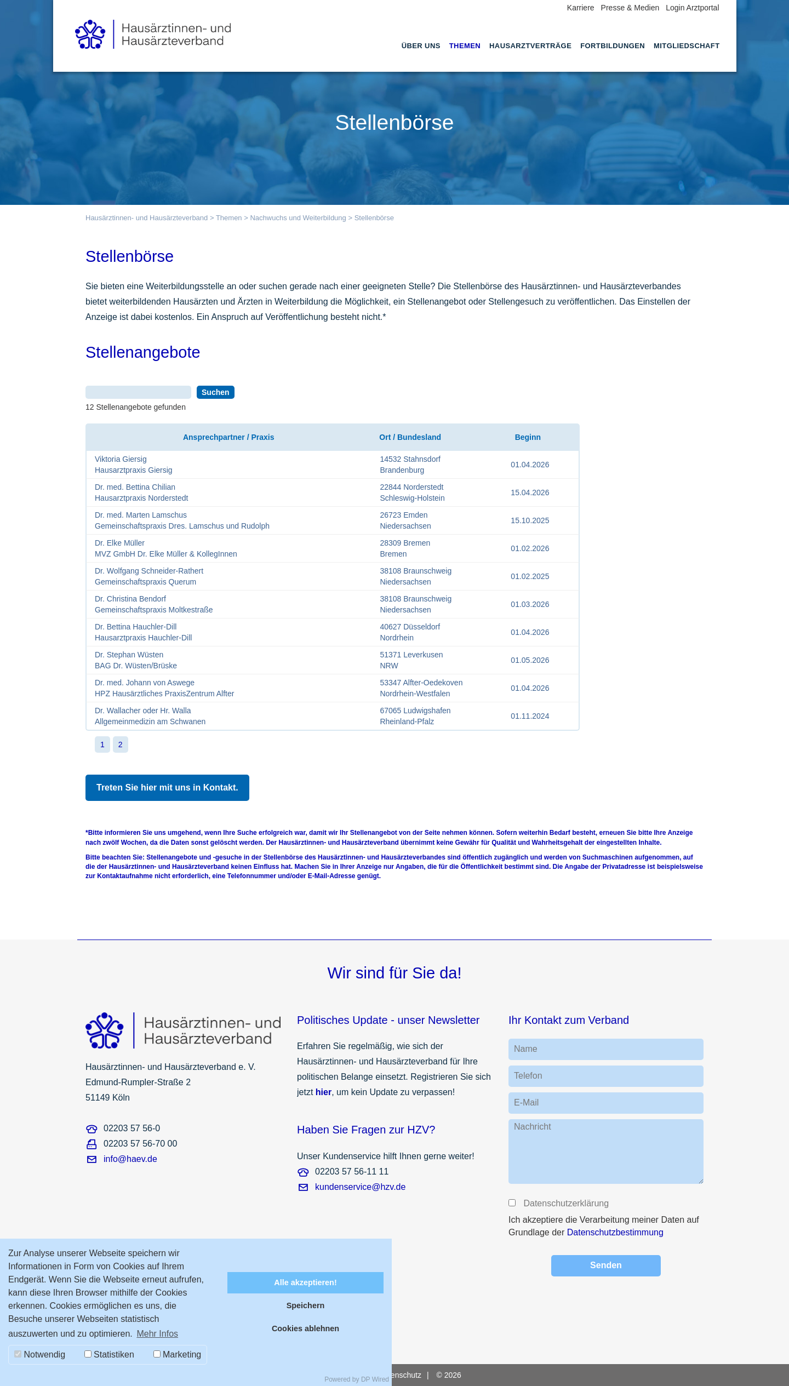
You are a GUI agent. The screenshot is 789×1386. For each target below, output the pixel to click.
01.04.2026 (530, 464)
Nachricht (532, 1126)
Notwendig (39, 1354)
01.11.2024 (530, 716)
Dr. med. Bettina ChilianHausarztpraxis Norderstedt (141, 492)
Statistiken (109, 1354)
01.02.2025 (530, 576)
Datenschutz (400, 1375)
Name (526, 1048)
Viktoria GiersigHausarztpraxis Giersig (134, 464)
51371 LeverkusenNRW (411, 660)
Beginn (528, 437)
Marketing (177, 1354)
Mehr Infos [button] (157, 1333)
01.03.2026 (530, 604)
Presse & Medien (630, 7)
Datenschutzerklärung (565, 1203)
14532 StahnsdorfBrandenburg (410, 464)
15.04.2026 (530, 492)
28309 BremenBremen (405, 548)
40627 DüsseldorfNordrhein (410, 632)
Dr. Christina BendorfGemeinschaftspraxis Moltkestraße (154, 604)
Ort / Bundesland (409, 437)
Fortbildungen (612, 46)
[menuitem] (421, 56)
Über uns (421, 46)
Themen (465, 46)
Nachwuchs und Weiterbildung (298, 218)
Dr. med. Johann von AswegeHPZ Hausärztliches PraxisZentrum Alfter (164, 688)
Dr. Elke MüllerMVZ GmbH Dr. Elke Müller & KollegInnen (166, 548)
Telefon (528, 1075)
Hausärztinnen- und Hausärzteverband (146, 218)
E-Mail (526, 1102)
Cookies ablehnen (305, 1328)
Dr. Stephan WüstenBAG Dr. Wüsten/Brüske (136, 660)
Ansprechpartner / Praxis (229, 437)
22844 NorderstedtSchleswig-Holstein (412, 492)
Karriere (580, 7)
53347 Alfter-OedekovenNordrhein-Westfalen (421, 688)
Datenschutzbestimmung (615, 1232)
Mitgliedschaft (686, 46)
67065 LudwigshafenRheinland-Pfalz (415, 716)
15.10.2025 (530, 520)
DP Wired (375, 1379)
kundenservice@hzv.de (360, 1187)
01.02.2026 (530, 548)
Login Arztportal (692, 7)
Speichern (306, 1305)
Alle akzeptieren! (305, 1282)
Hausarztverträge (530, 46)
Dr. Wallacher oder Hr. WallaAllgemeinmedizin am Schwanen (150, 716)
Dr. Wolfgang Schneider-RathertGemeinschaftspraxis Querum (149, 576)
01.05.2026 (530, 660)
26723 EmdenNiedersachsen (405, 520)
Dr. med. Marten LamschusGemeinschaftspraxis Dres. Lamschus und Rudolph (182, 520)
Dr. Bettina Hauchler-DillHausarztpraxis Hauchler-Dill (143, 632)
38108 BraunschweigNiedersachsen (415, 576)
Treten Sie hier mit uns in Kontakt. (167, 787)
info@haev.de (130, 1159)
